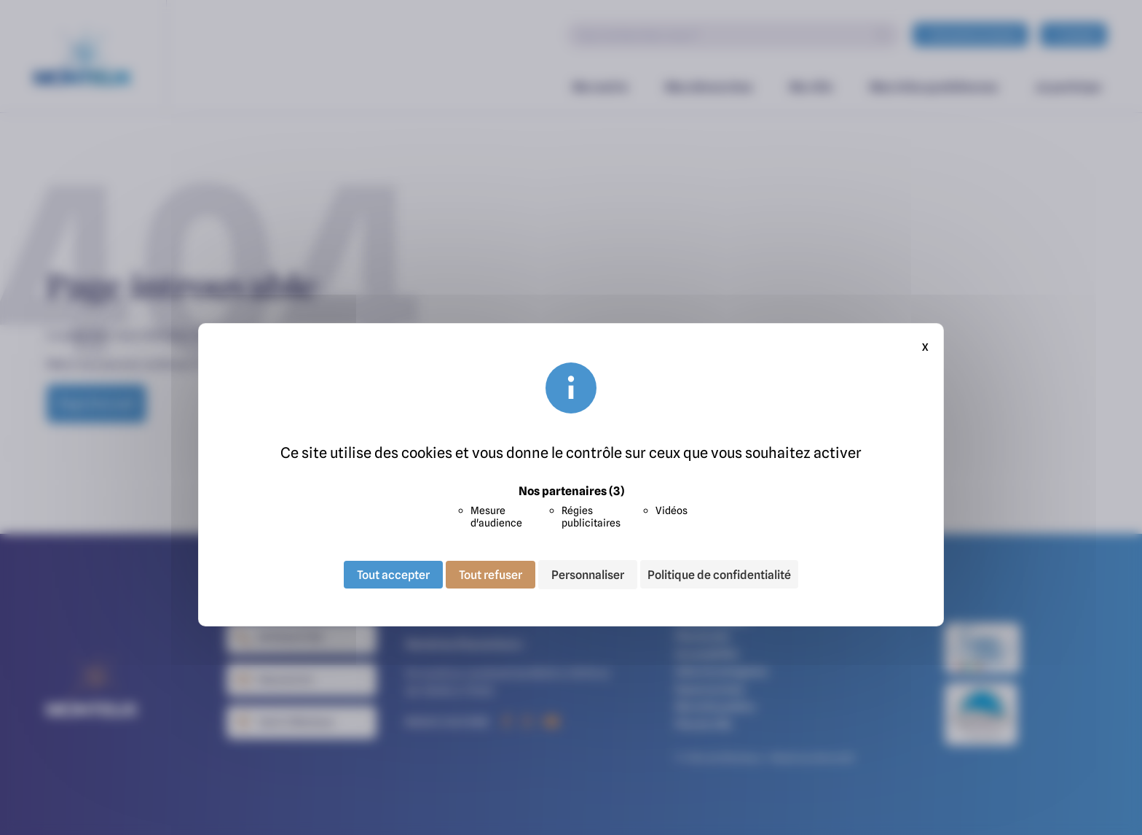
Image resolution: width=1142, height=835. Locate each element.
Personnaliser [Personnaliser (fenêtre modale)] (587, 574)
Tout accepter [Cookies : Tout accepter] (393, 574)
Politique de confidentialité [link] (719, 574)
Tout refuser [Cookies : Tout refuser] (490, 574)
